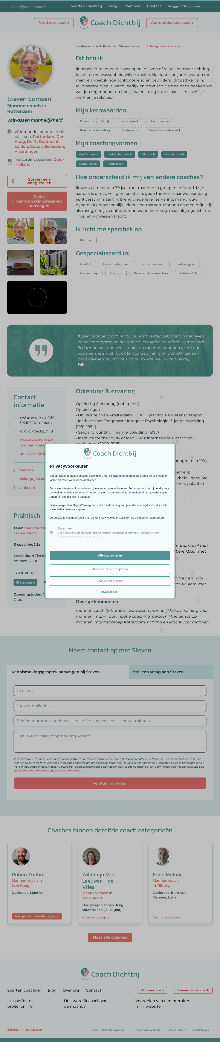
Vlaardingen (26, 151)
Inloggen (174, 6)
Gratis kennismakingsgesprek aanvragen (37, 201)
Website (26, 470)
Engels (20, 533)
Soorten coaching (86, 6)
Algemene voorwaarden (109, 1029)
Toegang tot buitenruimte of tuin (176, 545)
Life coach (148, 154)
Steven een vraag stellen (32, 181)
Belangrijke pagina (36, 478)
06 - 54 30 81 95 (33, 454)
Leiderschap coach (119, 154)
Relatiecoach (115, 163)
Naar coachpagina (95, 917)
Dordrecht (49, 141)
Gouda (36, 146)
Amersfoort (92, 898)
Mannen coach (24, 105)
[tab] (68, 672)
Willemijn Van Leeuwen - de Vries (98, 881)
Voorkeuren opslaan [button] (110, 581)
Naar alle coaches (110, 937)
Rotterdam (19, 111)
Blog (113, 6)
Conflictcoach (88, 154)
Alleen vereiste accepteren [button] (110, 569)
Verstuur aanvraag (110, 783)
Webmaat (176, 1029)
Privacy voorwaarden (147, 1029)
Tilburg (163, 885)
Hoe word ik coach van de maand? (86, 1003)
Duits (32, 533)
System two (200, 1029)
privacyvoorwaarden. (67, 770)
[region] (37, 297)
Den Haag (20, 885)
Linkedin (27, 487)
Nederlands (35, 528)
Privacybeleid (108, 591)
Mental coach (88, 163)
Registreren (192, 6)
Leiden (21, 146)
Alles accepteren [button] (110, 555)
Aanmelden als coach (172, 22)
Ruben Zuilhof (28, 875)
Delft (32, 141)
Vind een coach (54, 22)
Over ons (132, 6)
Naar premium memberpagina (36, 916)
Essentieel (65, 528)
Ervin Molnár (167, 875)
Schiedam (54, 146)
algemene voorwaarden (33, 770)
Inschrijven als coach (28, 7)
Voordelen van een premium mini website (163, 1003)
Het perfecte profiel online (20, 1003)
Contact (154, 6)
